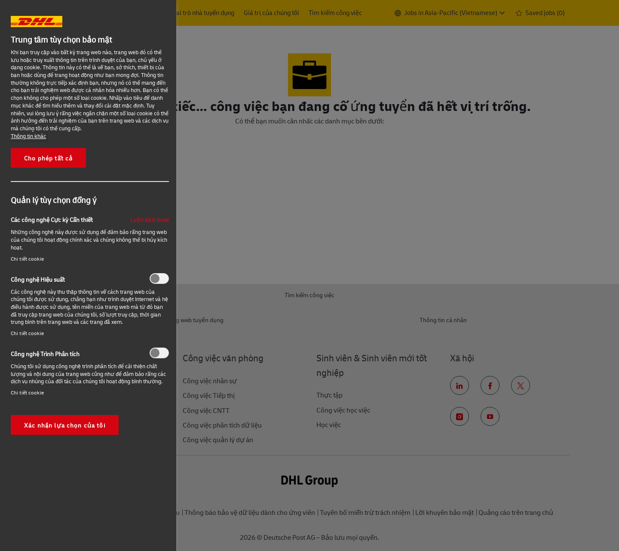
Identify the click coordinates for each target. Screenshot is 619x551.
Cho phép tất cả (48, 158)
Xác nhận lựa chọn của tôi (64, 425)
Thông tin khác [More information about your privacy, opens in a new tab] (28, 136)
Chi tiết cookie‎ (27, 258)
